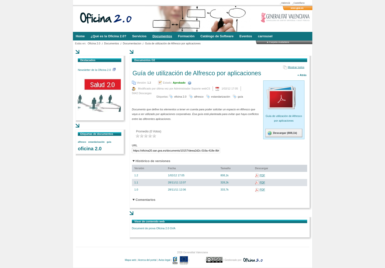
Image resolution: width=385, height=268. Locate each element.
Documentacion (132, 43)
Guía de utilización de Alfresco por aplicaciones (173, 43)
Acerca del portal (147, 260)
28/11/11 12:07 (177, 182)
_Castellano (298, 2)
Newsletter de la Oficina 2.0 (97, 69)
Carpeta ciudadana (279, 42)
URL (135, 145)
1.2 (136, 175)
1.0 (136, 189)
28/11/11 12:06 (177, 189)
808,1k (224, 175)
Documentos (111, 43)
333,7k (224, 189)
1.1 (136, 182)
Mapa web (130, 260)
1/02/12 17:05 (176, 175)
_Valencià (285, 2)
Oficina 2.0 (94, 43)
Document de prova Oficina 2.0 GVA (153, 228)
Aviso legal (164, 260)
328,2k (224, 182)
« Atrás (301, 75)
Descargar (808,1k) (282, 133)
